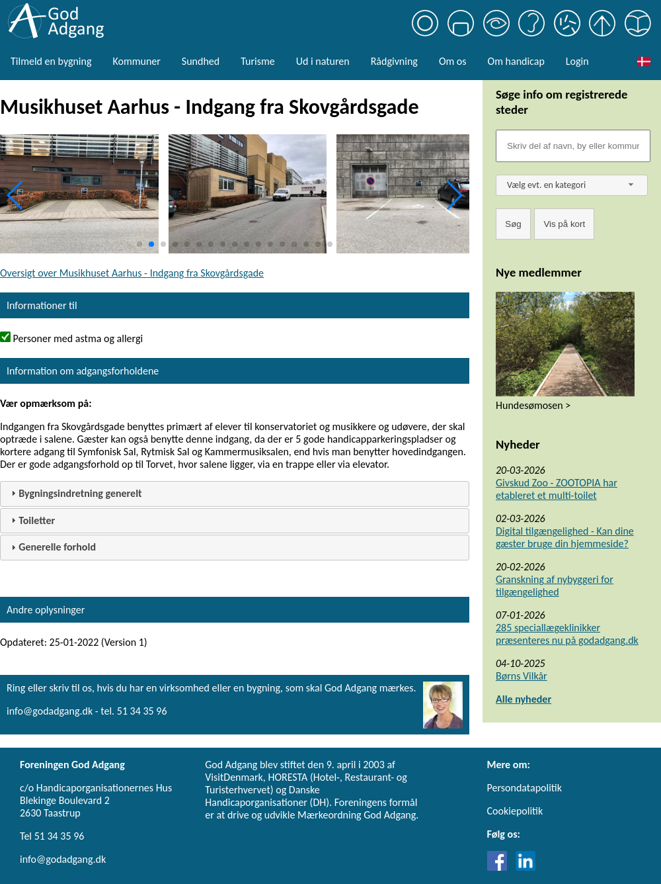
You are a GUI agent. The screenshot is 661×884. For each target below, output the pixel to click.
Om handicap (516, 61)
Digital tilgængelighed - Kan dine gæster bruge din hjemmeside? (565, 537)
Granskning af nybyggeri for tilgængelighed (554, 585)
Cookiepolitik (515, 811)
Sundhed (200, 61)
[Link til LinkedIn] (525, 867)
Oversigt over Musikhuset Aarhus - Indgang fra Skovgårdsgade (132, 273)
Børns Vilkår (521, 676)
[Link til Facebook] (500, 867)
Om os (453, 61)
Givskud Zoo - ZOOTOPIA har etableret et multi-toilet (556, 489)
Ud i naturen (323, 61)
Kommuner (136, 61)
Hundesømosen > (533, 405)
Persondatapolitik (524, 787)
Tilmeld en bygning (51, 61)
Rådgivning (394, 61)
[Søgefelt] (573, 146)
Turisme (257, 61)
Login (577, 61)
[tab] (234, 494)
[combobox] (572, 185)
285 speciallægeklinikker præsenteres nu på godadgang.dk (567, 633)
